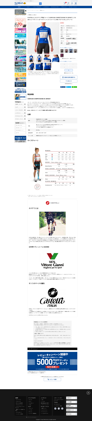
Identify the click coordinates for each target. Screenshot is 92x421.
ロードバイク (18, 399)
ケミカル (43, 401)
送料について (19, 127)
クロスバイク (18, 401)
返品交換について (20, 130)
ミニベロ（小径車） (19, 414)
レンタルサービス (45, 413)
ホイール (30, 399)
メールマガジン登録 (58, 405)
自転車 (19, 6)
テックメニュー (44, 411)
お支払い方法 (19, 125)
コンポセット (31, 403)
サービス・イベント (73, 6)
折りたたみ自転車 (19, 403)
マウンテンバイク (19, 404)
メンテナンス (46, 6)
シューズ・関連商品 (32, 413)
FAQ (18, 132)
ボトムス (30, 411)
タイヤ (30, 401)
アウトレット (63, 6)
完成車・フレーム (18, 104)
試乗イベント (44, 408)
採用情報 (56, 402)
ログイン (38, 372)
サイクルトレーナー (55, 6)
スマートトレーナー (45, 404)
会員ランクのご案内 (58, 397)
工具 (42, 399)
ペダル (30, 404)
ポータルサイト (57, 404)
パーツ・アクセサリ (37, 6)
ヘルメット (31, 408)
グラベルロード (19, 412)
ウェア (28, 6)
